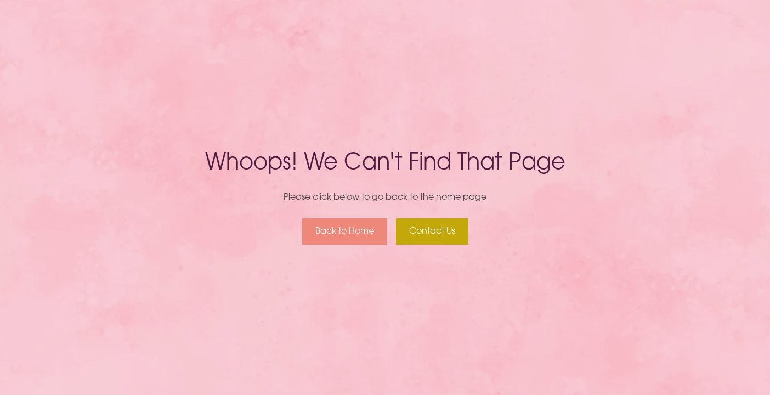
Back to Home (344, 231)
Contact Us (432, 231)
